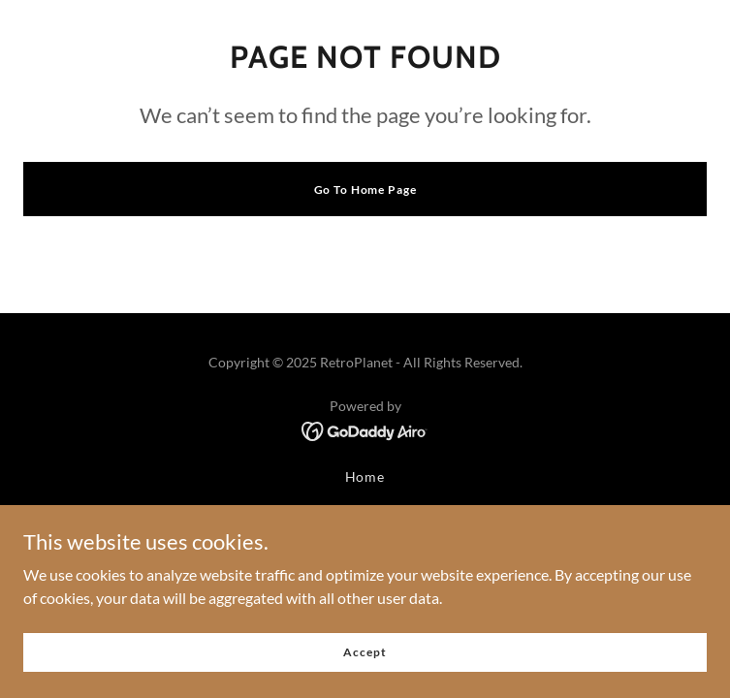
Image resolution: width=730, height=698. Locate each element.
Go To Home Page (365, 189)
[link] (365, 429)
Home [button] (365, 476)
